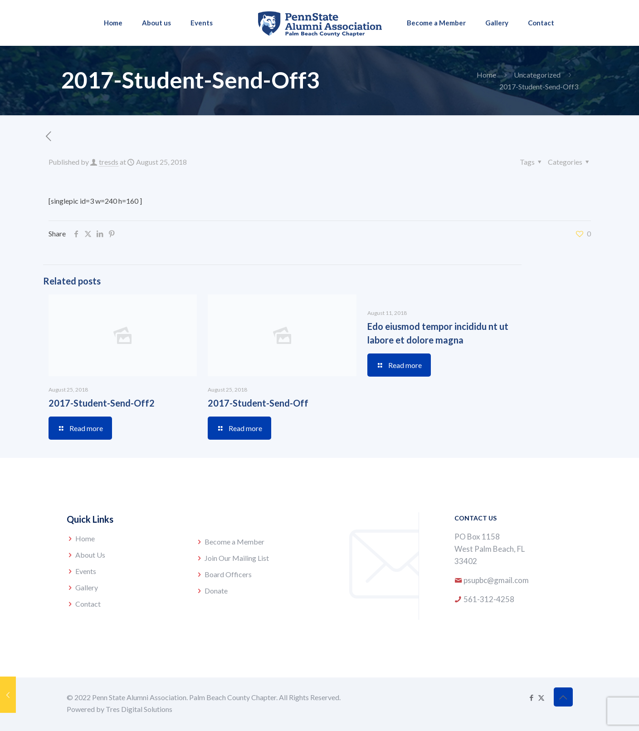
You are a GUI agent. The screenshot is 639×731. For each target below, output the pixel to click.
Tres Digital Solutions (139, 709)
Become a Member (234, 541)
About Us (90, 554)
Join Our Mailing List (237, 558)
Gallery (86, 587)
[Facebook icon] (531, 697)
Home (486, 74)
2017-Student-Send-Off (258, 402)
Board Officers (228, 574)
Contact (88, 603)
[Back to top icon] (563, 696)
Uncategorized (537, 74)
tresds (108, 161)
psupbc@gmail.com (496, 580)
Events (85, 571)
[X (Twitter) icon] (541, 697)
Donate (216, 590)
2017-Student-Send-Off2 (102, 402)
